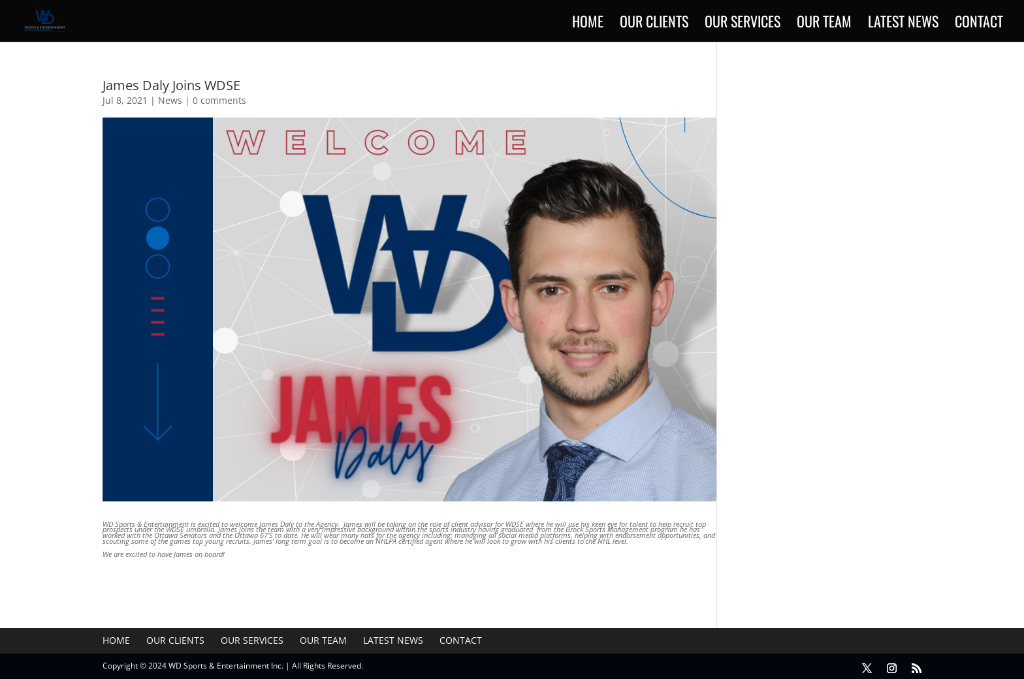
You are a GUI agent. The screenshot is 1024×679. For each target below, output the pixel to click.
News (170, 100)
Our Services (742, 23)
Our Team (824, 23)
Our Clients (654, 23)
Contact (979, 23)
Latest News (903, 23)
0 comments (219, 100)
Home (587, 23)
